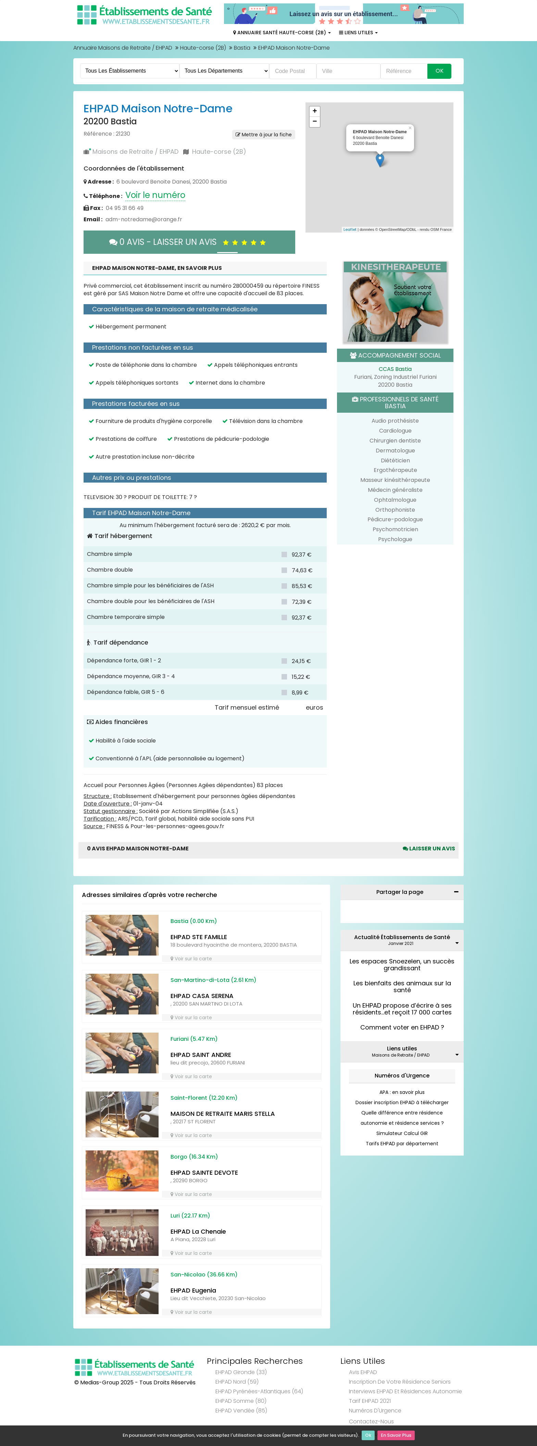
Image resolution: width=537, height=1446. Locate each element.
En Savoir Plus (396, 1436)
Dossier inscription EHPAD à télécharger (402, 1102)
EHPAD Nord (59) (237, 1382)
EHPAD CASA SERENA (202, 996)
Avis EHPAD (363, 1372)
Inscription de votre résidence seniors (400, 1382)
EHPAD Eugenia (193, 1290)
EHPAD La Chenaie (198, 1231)
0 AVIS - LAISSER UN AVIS (189, 242)
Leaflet (350, 229)
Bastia (242, 48)
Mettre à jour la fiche (264, 134)
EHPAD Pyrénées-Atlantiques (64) (259, 1391)
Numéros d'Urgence (402, 1076)
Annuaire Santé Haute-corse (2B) (282, 32)
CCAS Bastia (395, 369)
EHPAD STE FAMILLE (199, 937)
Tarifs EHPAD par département (402, 1143)
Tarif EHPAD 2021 (370, 1401)
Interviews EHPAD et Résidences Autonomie (405, 1391)
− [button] (314, 122)
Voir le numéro (155, 195)
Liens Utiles (358, 32)
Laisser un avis (429, 848)
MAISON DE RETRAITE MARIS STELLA (223, 1113)
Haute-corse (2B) (203, 48)
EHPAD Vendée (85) (241, 1410)
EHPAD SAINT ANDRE (201, 1054)
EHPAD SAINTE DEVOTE (204, 1172)
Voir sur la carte (191, 958)
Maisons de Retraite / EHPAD (135, 151)
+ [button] (314, 112)
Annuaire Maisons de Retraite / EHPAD (122, 48)
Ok (368, 1436)
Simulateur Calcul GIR (402, 1133)
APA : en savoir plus (402, 1092)
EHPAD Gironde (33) (241, 1372)
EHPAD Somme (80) (240, 1401)
